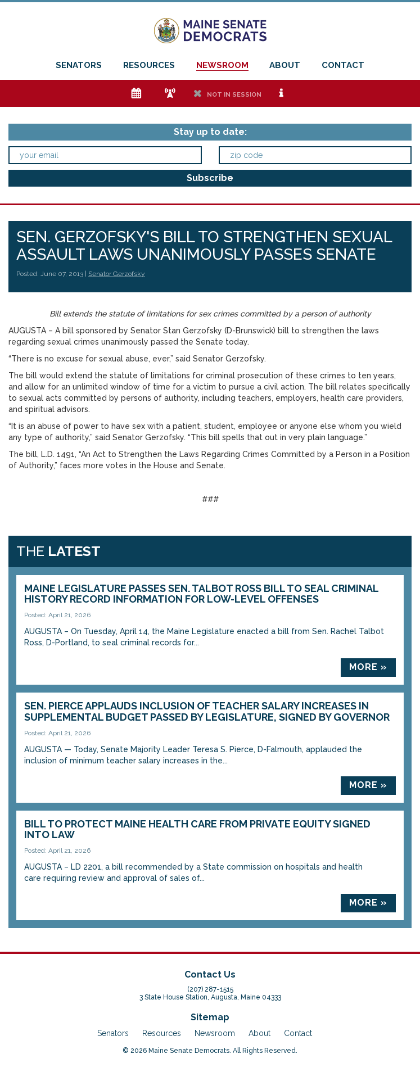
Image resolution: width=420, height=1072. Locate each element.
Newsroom (222, 65)
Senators (79, 65)
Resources (149, 65)
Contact (343, 65)
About (284, 65)
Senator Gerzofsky (116, 274)
